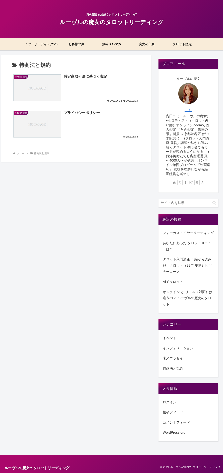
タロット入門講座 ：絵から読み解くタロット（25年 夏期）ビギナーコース (187, 265)
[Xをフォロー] (180, 182)
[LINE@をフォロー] (197, 182)
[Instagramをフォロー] (191, 182)
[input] (188, 203)
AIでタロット (173, 282)
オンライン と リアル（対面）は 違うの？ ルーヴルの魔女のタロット (187, 298)
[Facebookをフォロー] (185, 182)
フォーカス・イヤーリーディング (188, 233)
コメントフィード (176, 422)
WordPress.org (174, 432)
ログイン (169, 402)
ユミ (188, 110)
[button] (214, 203)
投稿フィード (173, 412)
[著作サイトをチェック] (174, 182)
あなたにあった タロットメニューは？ (187, 246)
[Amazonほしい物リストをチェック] (202, 182)
